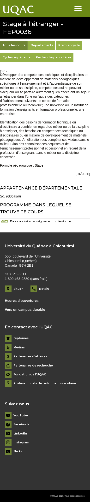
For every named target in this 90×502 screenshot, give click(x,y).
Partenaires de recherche (33, 365)
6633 (4, 221)
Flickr (17, 451)
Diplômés (21, 338)
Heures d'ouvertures (22, 301)
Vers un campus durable (25, 310)
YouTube (20, 415)
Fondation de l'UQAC (29, 374)
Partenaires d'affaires (30, 356)
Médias (19, 347)
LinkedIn (20, 433)
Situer (18, 289)
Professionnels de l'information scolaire (44, 383)
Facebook (21, 424)
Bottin (44, 289)
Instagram (21, 442)
